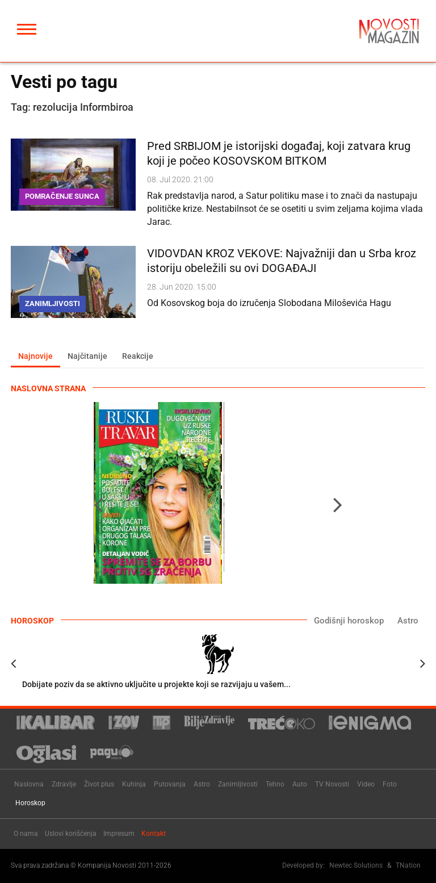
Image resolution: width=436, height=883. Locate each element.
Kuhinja (134, 784)
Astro (407, 621)
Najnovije (35, 356)
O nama (26, 834)
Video (366, 784)
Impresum (119, 834)
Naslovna (29, 784)
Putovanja (170, 784)
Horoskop (30, 803)
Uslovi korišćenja (71, 834)
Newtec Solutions (356, 865)
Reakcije (137, 356)
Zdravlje (64, 784)
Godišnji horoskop (349, 621)
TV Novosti (332, 784)
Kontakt (153, 834)
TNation (408, 865)
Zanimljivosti (238, 784)
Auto (299, 784)
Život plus (99, 784)
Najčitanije (87, 356)
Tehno (275, 784)
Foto (390, 784)
